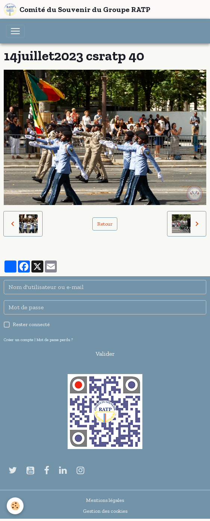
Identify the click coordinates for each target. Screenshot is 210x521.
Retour (104, 224)
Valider (105, 353)
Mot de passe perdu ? (55, 339)
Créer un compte (18, 339)
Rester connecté (31, 324)
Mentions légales (105, 500)
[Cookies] (15, 505)
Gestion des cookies (105, 511)
